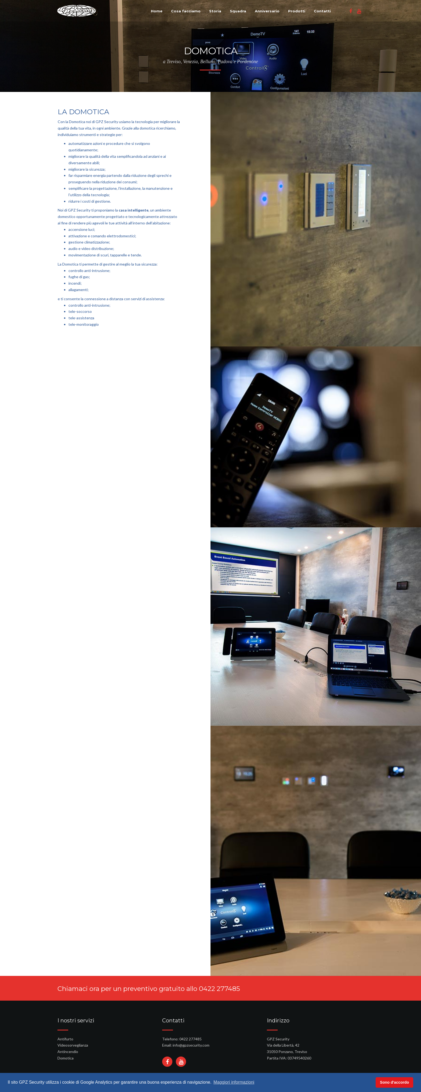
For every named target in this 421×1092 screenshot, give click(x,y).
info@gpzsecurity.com (191, 1045)
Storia (215, 11)
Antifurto (65, 1039)
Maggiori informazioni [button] (233, 1082)
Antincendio (67, 1051)
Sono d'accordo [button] (394, 1082)
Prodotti (296, 11)
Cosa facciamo (186, 11)
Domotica (65, 1058)
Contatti (322, 11)
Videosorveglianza (72, 1045)
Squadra (238, 11)
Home (156, 11)
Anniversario (267, 11)
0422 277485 (219, 989)
